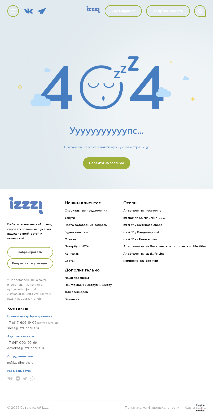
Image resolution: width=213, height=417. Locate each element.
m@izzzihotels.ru (20, 362)
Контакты (72, 253)
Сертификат (123, 11)
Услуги (70, 218)
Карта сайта (195, 408)
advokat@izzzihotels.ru (25, 348)
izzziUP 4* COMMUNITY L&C (144, 218)
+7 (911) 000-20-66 (22, 342)
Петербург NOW (77, 246)
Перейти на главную (106, 163)
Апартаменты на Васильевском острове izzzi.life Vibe (164, 246)
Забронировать (30, 252)
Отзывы (71, 239)
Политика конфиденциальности (152, 408)
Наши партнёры (77, 277)
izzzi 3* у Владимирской (141, 232)
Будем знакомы (76, 232)
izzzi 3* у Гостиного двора (142, 225)
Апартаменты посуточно (142, 210)
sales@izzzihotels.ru (23, 328)
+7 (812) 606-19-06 (21, 322)
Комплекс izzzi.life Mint (140, 260)
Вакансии (72, 299)
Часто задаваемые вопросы (86, 225)
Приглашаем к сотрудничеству (88, 285)
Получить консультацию (30, 264)
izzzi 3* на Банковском (140, 239)
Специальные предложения (86, 210)
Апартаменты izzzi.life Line (144, 253)
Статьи (70, 260)
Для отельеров (76, 292)
